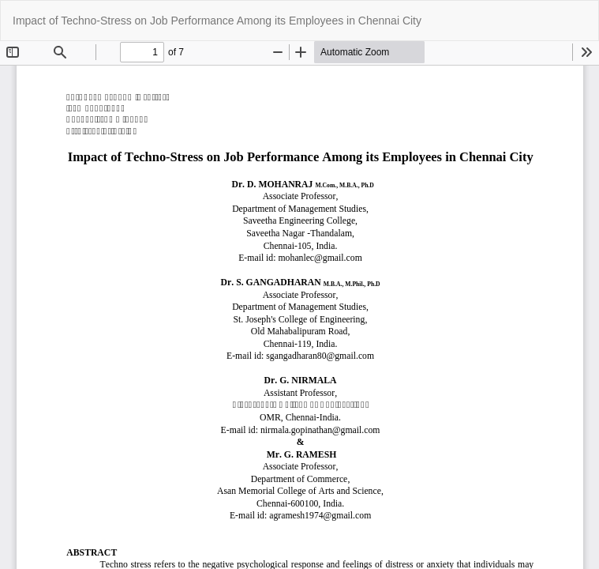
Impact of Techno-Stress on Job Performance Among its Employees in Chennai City (217, 20)
